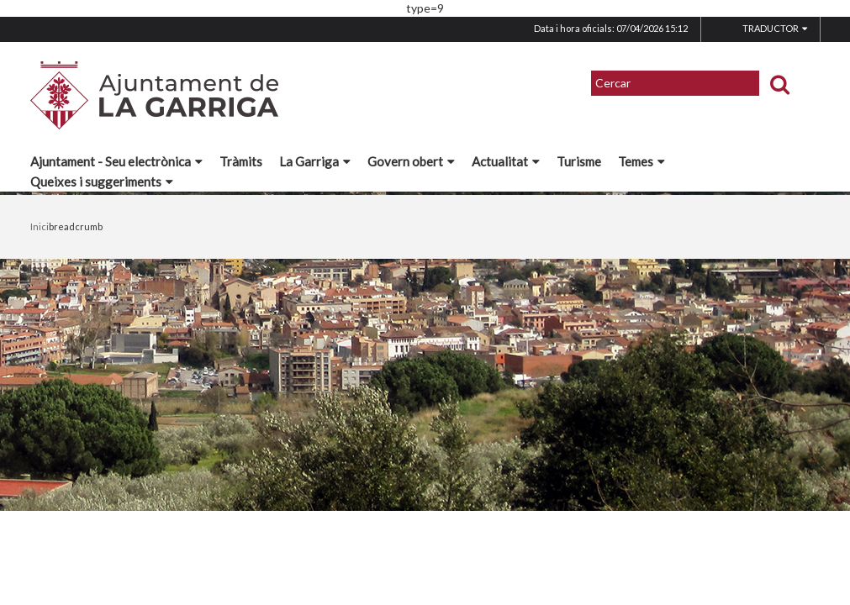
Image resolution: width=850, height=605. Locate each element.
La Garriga (315, 161)
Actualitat (506, 161)
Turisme (579, 161)
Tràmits (240, 161)
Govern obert (411, 161)
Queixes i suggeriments (101, 181)
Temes (641, 161)
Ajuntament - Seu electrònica (116, 161)
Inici (39, 226)
